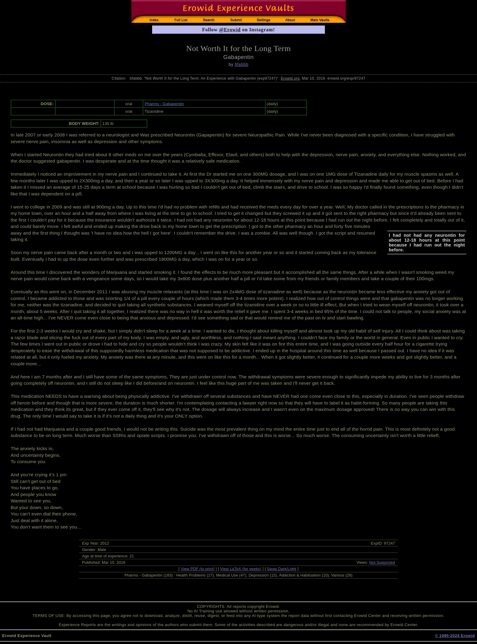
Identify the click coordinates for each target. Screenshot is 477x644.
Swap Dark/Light (281, 569)
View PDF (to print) (197, 569)
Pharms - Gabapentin (164, 104)
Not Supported (382, 562)
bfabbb (241, 64)
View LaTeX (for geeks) (240, 569)
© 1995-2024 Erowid (455, 635)
